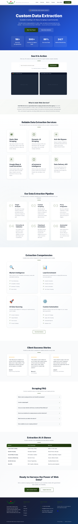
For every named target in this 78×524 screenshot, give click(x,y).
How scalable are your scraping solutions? (27, 423)
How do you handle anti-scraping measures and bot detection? (32, 413)
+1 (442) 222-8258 (46, 506)
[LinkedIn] (57, 511)
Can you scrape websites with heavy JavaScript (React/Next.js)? (33, 407)
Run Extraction (53, 65)
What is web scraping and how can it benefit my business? (31, 397)
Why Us (25, 510)
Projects (25, 513)
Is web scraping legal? (23, 402)
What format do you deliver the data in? (27, 418)
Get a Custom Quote (32, 489)
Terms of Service (68, 521)
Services (25, 508)
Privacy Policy (60, 521)
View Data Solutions (46, 31)
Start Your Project (31, 31)
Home (25, 506)
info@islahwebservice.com (47, 508)
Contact (25, 515)
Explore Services (47, 489)
